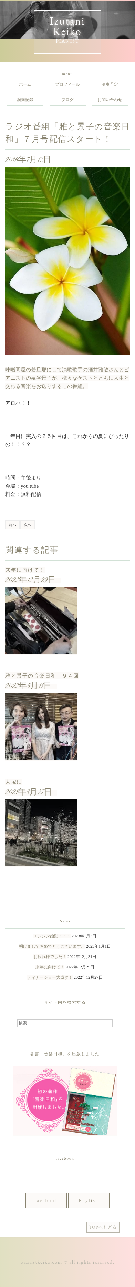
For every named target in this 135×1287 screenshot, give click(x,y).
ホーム (25, 84)
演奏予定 (110, 84)
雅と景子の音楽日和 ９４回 (42, 675)
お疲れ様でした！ (49, 956)
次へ (27, 525)
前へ (12, 525)
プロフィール (67, 84)
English (89, 1200)
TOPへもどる (103, 1227)
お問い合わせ (109, 99)
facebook (46, 1200)
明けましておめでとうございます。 (52, 946)
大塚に (13, 782)
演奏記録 (25, 99)
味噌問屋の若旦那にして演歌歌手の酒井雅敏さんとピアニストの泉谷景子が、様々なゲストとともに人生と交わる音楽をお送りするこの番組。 (67, 378)
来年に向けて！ (25, 570)
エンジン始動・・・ (52, 936)
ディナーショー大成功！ (50, 977)
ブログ (67, 99)
